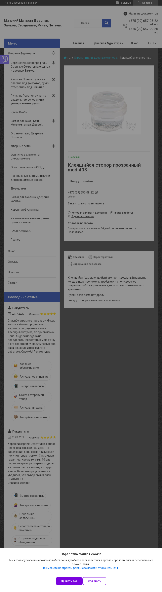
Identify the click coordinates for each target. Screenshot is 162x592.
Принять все (69, 580)
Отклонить (94, 580)
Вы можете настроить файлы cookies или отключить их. (79, 568)
